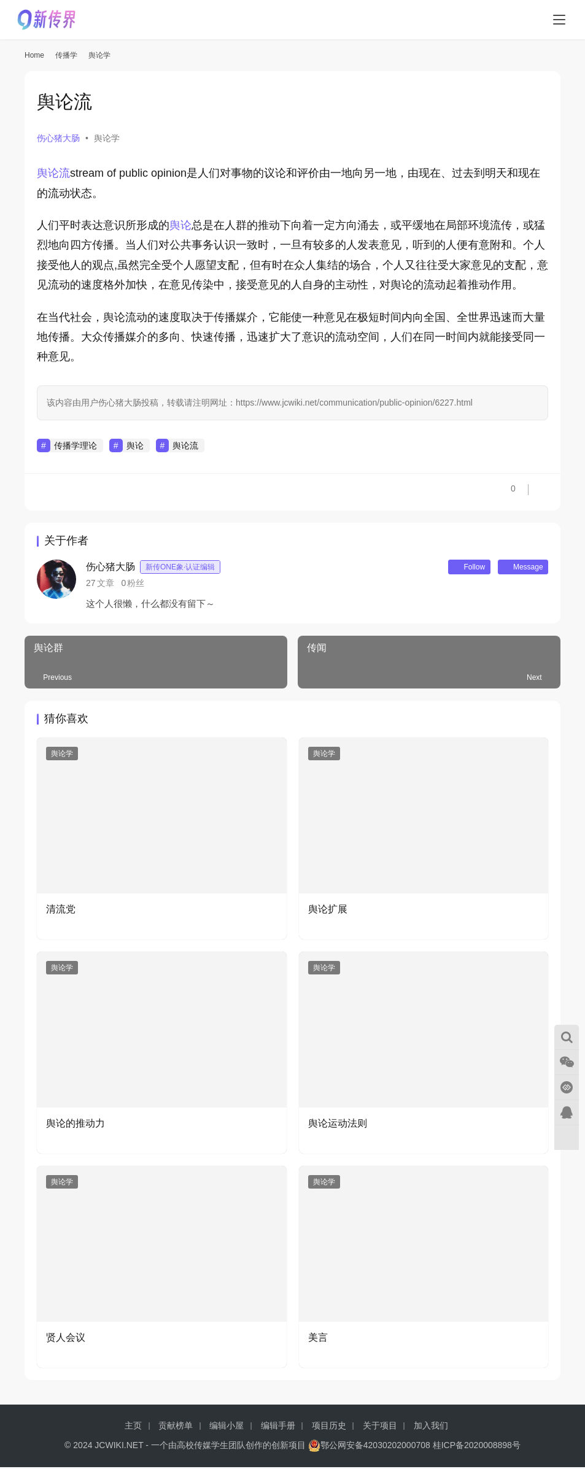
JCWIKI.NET (119, 1447)
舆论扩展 (327, 911)
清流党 (61, 911)
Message (518, 568)
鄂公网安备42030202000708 (369, 1447)
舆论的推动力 (75, 1125)
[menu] (559, 20)
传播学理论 (75, 445)
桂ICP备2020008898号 (477, 1447)
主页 (133, 1427)
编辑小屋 (226, 1427)
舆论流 (53, 173)
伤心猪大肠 (58, 138)
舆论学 (107, 138)
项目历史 (329, 1427)
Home (34, 55)
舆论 (180, 225)
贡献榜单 (175, 1427)
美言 (318, 1339)
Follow (455, 568)
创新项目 (288, 1447)
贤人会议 (65, 1339)
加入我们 (431, 1427)
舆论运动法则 (337, 1125)
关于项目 (380, 1427)
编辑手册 (278, 1427)
